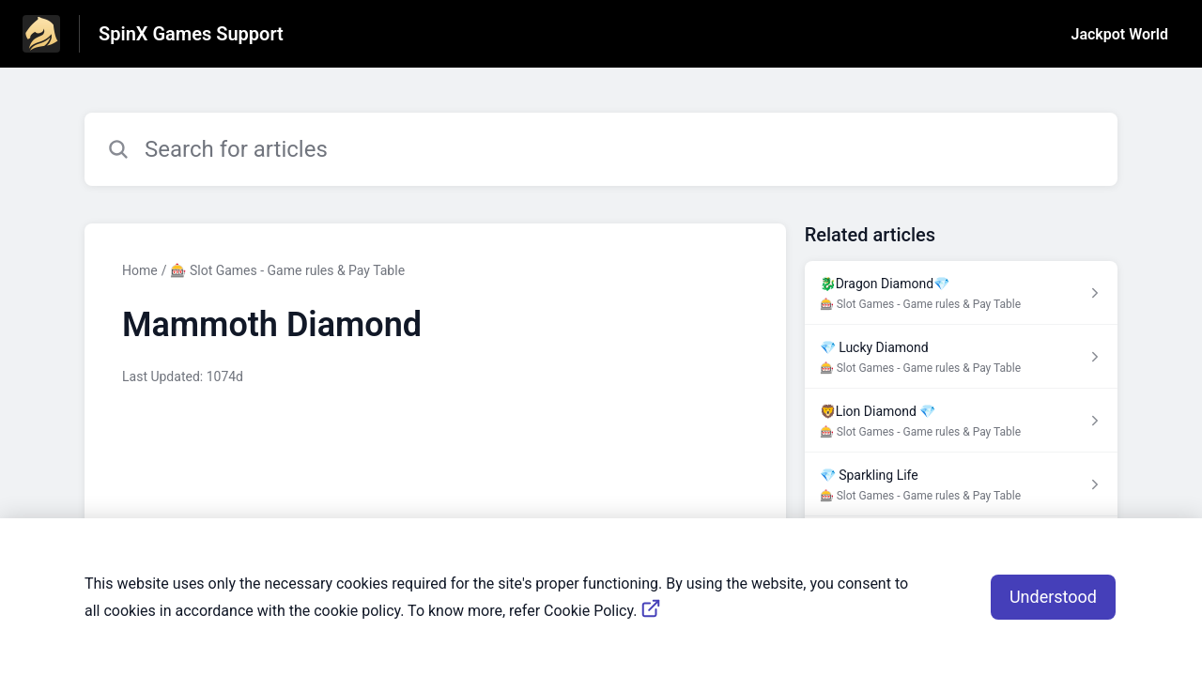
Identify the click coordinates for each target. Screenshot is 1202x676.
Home (140, 270)
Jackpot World (1119, 34)
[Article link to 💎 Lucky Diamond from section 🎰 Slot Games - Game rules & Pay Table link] (961, 357)
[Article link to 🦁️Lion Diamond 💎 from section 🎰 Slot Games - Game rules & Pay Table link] (961, 421)
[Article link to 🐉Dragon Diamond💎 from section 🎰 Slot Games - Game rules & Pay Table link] (961, 293)
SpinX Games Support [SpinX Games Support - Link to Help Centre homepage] (191, 34)
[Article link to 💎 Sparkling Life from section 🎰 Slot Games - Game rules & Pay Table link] (961, 484)
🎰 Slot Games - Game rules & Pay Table (287, 270)
